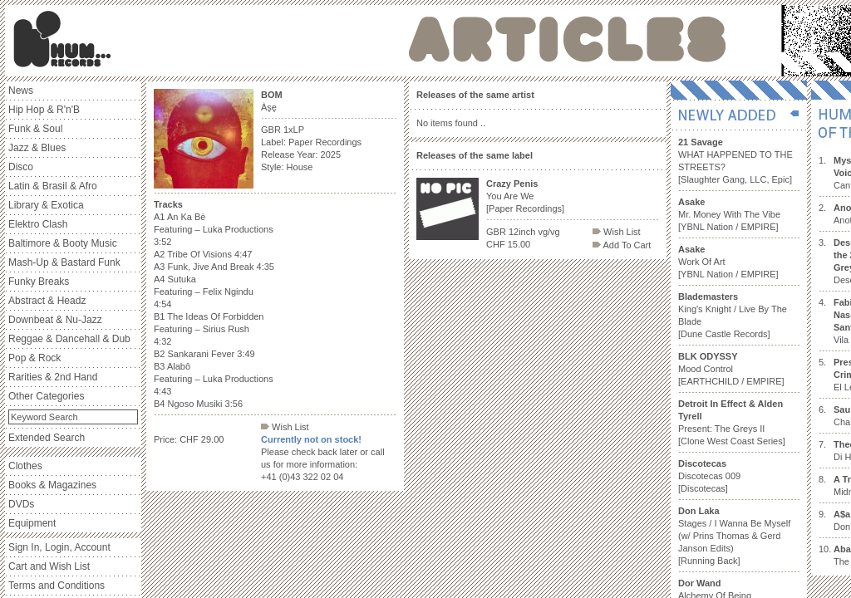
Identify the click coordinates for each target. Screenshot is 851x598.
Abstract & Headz (47, 300)
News (20, 90)
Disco (20, 167)
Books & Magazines (52, 485)
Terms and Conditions (56, 585)
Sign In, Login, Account (59, 547)
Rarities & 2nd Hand (52, 377)
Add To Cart (622, 245)
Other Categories (46, 396)
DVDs (21, 504)
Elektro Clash (37, 224)
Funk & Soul (35, 129)
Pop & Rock (34, 358)
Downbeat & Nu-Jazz (55, 320)
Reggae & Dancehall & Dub (69, 339)
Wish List (285, 427)
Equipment (32, 523)
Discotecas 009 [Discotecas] (709, 475)
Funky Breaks (38, 281)
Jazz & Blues (37, 148)
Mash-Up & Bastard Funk (64, 262)
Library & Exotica (46, 205)
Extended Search (46, 438)
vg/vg (548, 232)
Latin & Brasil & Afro (52, 186)
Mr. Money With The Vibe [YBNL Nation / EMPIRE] (729, 214)
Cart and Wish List (49, 566)
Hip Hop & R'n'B (44, 109)
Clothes (25, 466)
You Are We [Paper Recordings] (525, 196)
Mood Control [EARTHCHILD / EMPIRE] (731, 368)
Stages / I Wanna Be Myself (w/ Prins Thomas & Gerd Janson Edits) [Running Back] (734, 536)
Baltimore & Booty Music (62, 243)
